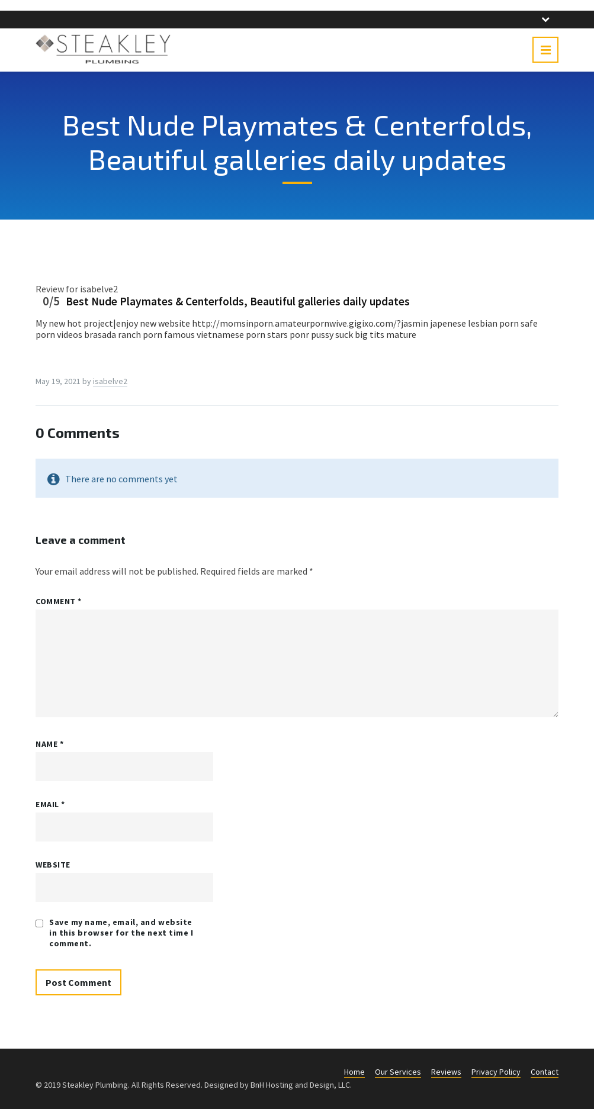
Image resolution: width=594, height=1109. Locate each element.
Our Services (398, 1071)
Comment (59, 601)
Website (53, 864)
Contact (544, 1071)
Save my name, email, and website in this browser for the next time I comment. (121, 933)
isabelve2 (110, 381)
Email (50, 804)
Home (354, 1071)
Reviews (446, 1071)
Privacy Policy (496, 1071)
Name (49, 744)
